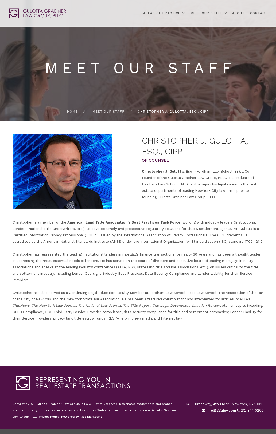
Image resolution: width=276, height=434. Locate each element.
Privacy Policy (49, 417)
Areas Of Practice (161, 13)
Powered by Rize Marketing (81, 417)
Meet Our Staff (206, 13)
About (238, 13)
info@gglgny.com (219, 410)
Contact (258, 13)
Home (72, 111)
